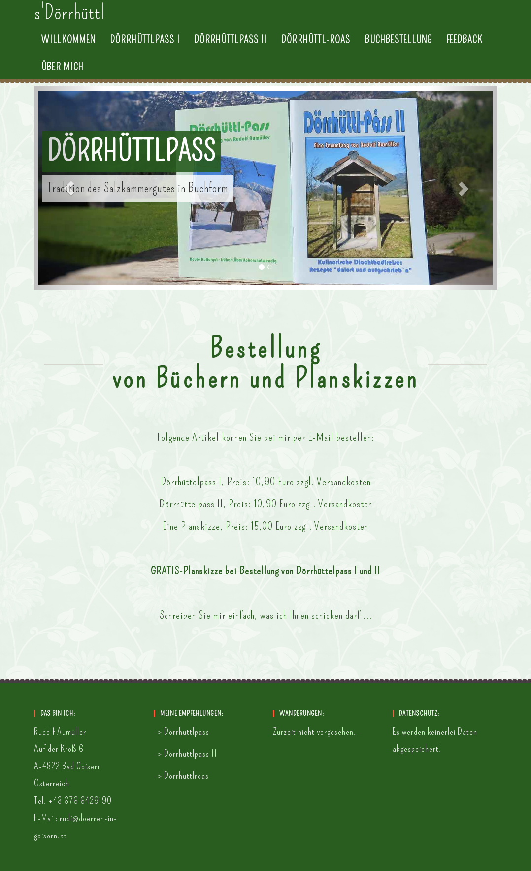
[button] (68, 188)
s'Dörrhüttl (69, 22)
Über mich (62, 76)
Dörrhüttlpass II (231, 49)
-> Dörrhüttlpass (181, 731)
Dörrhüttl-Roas (316, 49)
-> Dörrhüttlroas (181, 775)
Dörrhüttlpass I (145, 49)
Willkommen (68, 49)
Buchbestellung (398, 49)
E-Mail (321, 437)
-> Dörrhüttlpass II (185, 753)
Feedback (465, 49)
